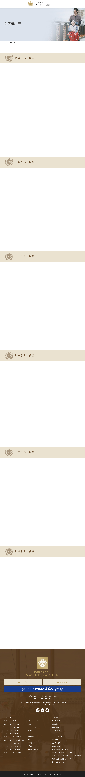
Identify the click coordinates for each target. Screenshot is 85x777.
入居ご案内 (55, 718)
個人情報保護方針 (33, 749)
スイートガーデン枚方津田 (12, 737)
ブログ (30, 746)
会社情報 (31, 736)
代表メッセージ (33, 721)
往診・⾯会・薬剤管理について (61, 759)
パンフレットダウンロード (60, 736)
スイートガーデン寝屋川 (11, 730)
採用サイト (31, 740)
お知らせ (31, 743)
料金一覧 (31, 730)
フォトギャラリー (57, 721)
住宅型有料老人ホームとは (60, 749)
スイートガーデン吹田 (11, 721)
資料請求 (24, 682)
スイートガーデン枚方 (11, 718)
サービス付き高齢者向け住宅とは (62, 752)
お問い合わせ (56, 746)
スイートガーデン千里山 (11, 727)
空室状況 (55, 724)
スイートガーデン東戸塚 (11, 743)
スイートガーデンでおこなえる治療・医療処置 (66, 756)
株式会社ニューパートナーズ (42, 698)
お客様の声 (55, 727)
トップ (30, 718)
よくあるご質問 (57, 730)
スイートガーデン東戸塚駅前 (13, 750)
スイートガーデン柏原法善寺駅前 (14, 740)
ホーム (6, 43)
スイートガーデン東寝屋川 (12, 724)
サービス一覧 (32, 727)
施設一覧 (31, 724)
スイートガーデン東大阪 (11, 734)
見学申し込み (56, 743)
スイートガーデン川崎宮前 (12, 753)
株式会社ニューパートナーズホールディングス (42, 696)
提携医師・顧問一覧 (58, 762)
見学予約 (63, 682)
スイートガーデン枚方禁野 (12, 746)
